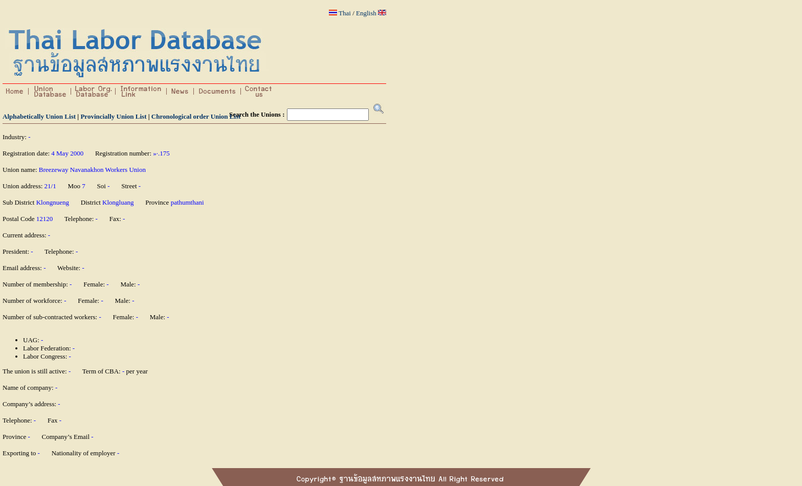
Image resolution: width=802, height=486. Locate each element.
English (366, 13)
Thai (345, 13)
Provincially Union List (113, 116)
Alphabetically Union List (39, 116)
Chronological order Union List (196, 116)
